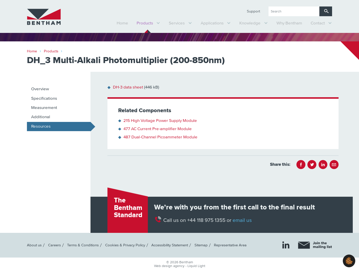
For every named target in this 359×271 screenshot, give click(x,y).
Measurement (44, 108)
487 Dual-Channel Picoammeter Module (160, 137)
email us (242, 220)
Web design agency (169, 266)
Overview (40, 89)
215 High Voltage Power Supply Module (160, 121)
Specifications (44, 98)
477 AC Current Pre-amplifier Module (157, 129)
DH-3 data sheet (128, 87)
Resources (41, 126)
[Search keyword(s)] (294, 11)
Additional (40, 117)
